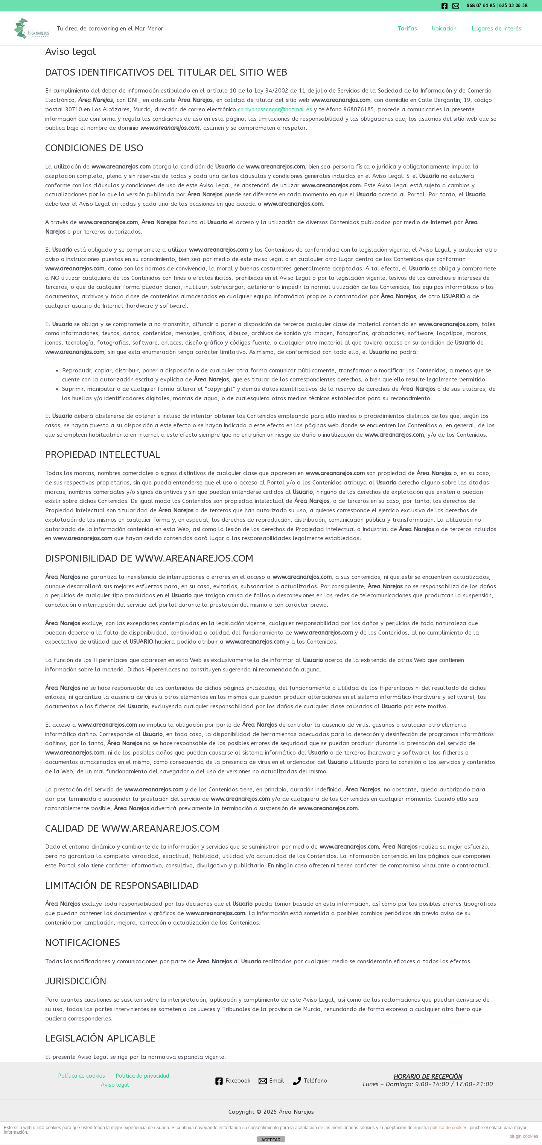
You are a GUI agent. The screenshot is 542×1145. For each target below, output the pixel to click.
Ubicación (450, 28)
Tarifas (416, 28)
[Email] (271, 1081)
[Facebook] (444, 6)
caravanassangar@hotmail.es (278, 109)
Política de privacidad (141, 1075)
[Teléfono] (310, 1081)
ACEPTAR (270, 1139)
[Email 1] (455, 6)
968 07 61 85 (481, 5)
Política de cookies (80, 1075)
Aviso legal (116, 1085)
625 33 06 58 (514, 5)
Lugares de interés (498, 28)
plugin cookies (524, 1136)
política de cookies (448, 1127)
